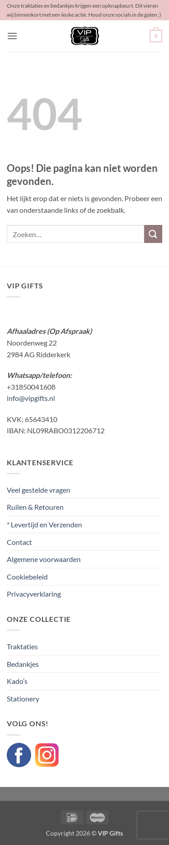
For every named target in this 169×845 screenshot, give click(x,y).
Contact (19, 542)
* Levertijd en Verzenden (44, 524)
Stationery (23, 698)
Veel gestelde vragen (38, 489)
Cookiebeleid (27, 576)
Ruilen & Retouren (35, 507)
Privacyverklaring (34, 593)
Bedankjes (23, 664)
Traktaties (22, 646)
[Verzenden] (153, 234)
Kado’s (17, 681)
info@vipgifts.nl (31, 398)
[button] (12, 36)
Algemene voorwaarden (44, 559)
